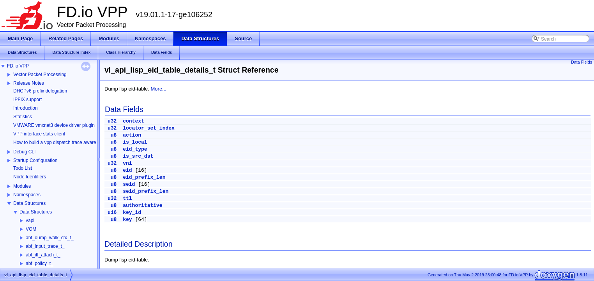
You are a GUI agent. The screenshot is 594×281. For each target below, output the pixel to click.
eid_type (135, 149)
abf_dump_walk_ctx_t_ (50, 237)
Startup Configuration (35, 160)
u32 (112, 121)
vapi (30, 220)
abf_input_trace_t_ (45, 246)
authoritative (142, 205)
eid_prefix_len (144, 177)
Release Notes (28, 83)
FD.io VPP (18, 66)
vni (127, 163)
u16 (112, 212)
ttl (127, 198)
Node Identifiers (29, 177)
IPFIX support (27, 99)
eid (127, 170)
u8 (114, 135)
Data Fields (581, 62)
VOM (31, 229)
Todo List (22, 168)
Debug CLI (24, 152)
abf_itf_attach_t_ (43, 255)
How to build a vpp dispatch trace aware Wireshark (65, 142)
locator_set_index (149, 128)
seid (129, 184)
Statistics (22, 116)
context (133, 121)
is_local (135, 142)
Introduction (25, 108)
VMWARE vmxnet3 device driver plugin (54, 125)
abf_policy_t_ (39, 263)
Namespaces (27, 194)
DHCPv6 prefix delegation (40, 91)
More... (158, 89)
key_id (132, 212)
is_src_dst (138, 156)
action (132, 135)
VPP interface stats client (39, 134)
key (127, 219)
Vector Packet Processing (40, 74)
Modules (22, 186)
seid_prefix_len (145, 191)
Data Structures (29, 203)
